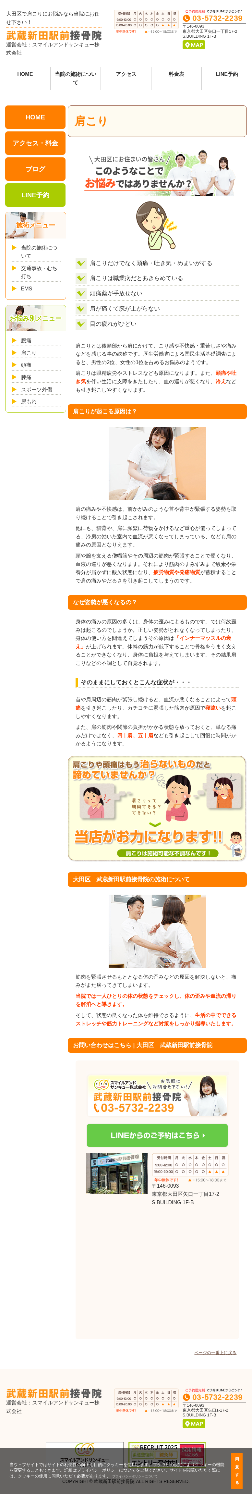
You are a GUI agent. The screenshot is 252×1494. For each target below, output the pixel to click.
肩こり (29, 353)
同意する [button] (237, 1471)
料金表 (176, 74)
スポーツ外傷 (36, 389)
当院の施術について (75, 78)
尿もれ (29, 401)
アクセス (126, 74)
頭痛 (26, 365)
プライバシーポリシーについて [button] (135, 1476)
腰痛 (26, 340)
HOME (25, 74)
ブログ (35, 169)
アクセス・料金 (35, 143)
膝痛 (26, 377)
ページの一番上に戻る (215, 1352)
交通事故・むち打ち (39, 272)
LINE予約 (227, 74)
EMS (26, 288)
